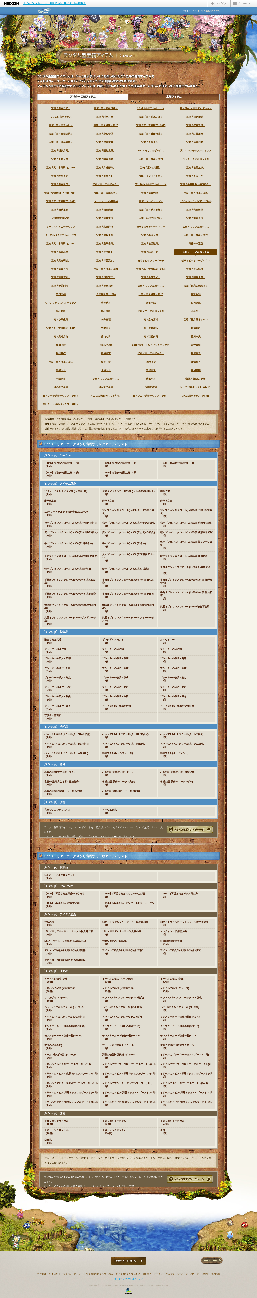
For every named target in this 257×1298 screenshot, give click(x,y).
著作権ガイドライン (153, 1274)
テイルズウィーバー (44, 11)
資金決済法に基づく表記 (127, 1274)
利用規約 (53, 1274)
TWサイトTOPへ (128, 1261)
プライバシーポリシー (72, 1274)
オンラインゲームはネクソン (128, 1278)
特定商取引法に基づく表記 (99, 1274)
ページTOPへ (212, 1261)
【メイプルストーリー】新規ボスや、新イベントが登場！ (54, 3)
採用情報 (215, 1274)
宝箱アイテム (174, 97)
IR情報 (205, 1274)
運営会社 (41, 1274)
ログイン (219, 3)
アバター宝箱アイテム (82, 97)
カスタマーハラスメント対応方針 (182, 1274)
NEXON (11, 3)
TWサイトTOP (187, 11)
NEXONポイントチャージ (190, 829)
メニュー (242, 3)
